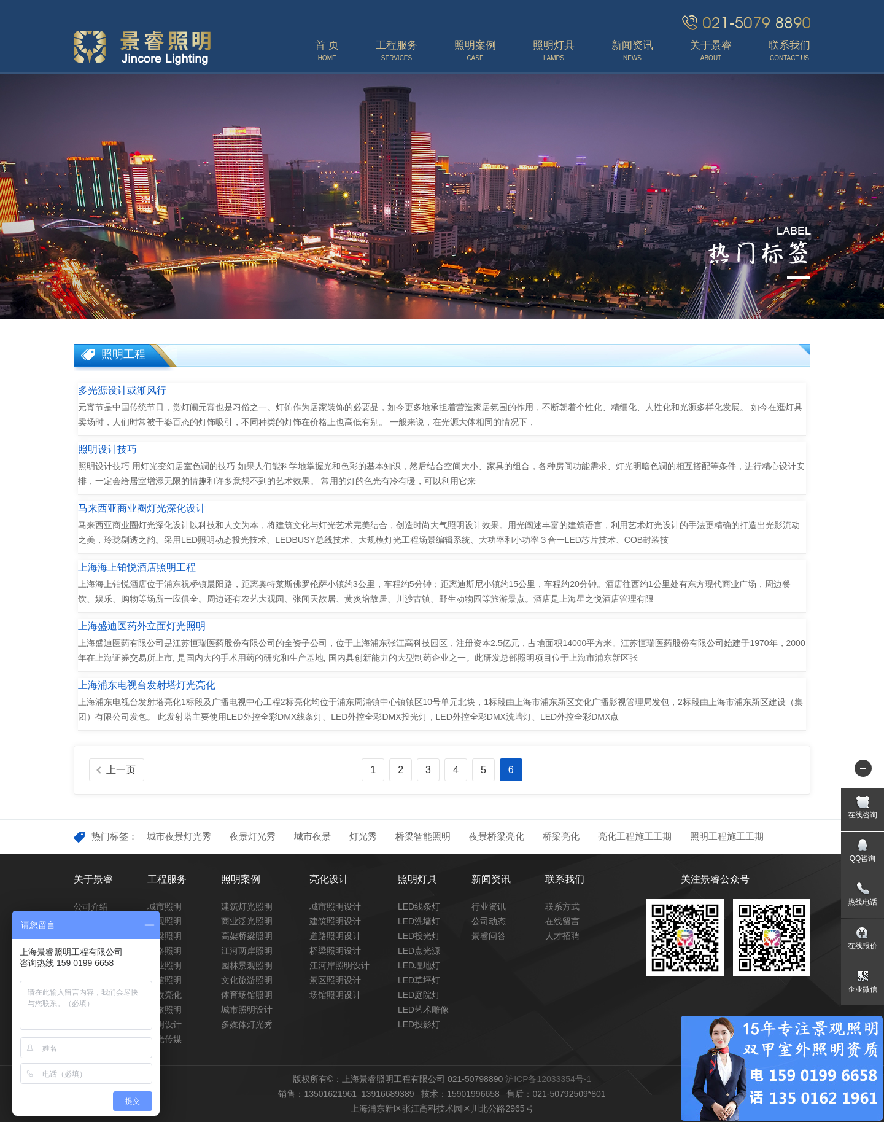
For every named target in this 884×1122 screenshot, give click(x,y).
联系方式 (562, 906)
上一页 (121, 770)
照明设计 (164, 1024)
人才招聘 (562, 936)
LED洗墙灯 (419, 921)
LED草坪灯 (419, 980)
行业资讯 (488, 906)
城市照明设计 (247, 1010)
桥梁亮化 (561, 836)
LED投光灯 (419, 936)
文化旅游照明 (247, 980)
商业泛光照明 (247, 921)
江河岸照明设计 (339, 965)
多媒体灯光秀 (247, 1024)
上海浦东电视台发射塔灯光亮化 (146, 685)
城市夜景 (312, 836)
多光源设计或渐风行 (122, 390)
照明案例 (240, 879)
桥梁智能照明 (423, 836)
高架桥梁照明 (247, 936)
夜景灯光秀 (253, 836)
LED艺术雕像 (423, 1010)
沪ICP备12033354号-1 (548, 1079)
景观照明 (164, 921)
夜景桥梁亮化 (496, 836)
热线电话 (862, 902)
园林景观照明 (247, 965)
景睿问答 (488, 936)
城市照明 (164, 906)
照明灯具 (417, 879)
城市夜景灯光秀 (179, 836)
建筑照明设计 (335, 921)
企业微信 (862, 989)
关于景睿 (93, 879)
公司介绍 (91, 906)
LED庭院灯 (419, 995)
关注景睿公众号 (715, 879)
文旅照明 (164, 1010)
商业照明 (164, 965)
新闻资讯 (491, 879)
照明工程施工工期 (727, 836)
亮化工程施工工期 (635, 836)
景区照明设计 (335, 980)
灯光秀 (363, 836)
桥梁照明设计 (335, 951)
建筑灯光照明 (247, 906)
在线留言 (562, 921)
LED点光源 (419, 951)
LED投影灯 (419, 1024)
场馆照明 (164, 980)
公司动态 (488, 921)
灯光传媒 (164, 1039)
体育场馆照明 (247, 995)
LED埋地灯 (419, 965)
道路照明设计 (335, 936)
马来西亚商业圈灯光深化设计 (142, 508)
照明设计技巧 (107, 449)
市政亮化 (164, 995)
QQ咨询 (863, 858)
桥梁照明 (164, 936)
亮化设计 (329, 879)
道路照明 (164, 951)
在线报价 (862, 945)
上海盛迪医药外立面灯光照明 (142, 626)
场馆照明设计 (335, 995)
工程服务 (167, 879)
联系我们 (564, 879)
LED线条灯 (419, 906)
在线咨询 (862, 815)
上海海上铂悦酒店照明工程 (137, 567)
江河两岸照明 (247, 951)
